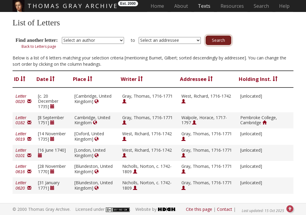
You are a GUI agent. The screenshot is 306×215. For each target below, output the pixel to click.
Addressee (196, 79)
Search (261, 6)
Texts (204, 6)
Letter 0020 (23, 99)
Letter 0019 (23, 136)
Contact (224, 209)
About (181, 6)
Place (82, 79)
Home (159, 5)
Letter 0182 (23, 120)
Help (284, 6)
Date (45, 79)
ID (19, 79)
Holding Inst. (258, 79)
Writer (132, 79)
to (133, 40)
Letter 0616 (23, 169)
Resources (232, 6)
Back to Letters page (39, 46)
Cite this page (199, 209)
